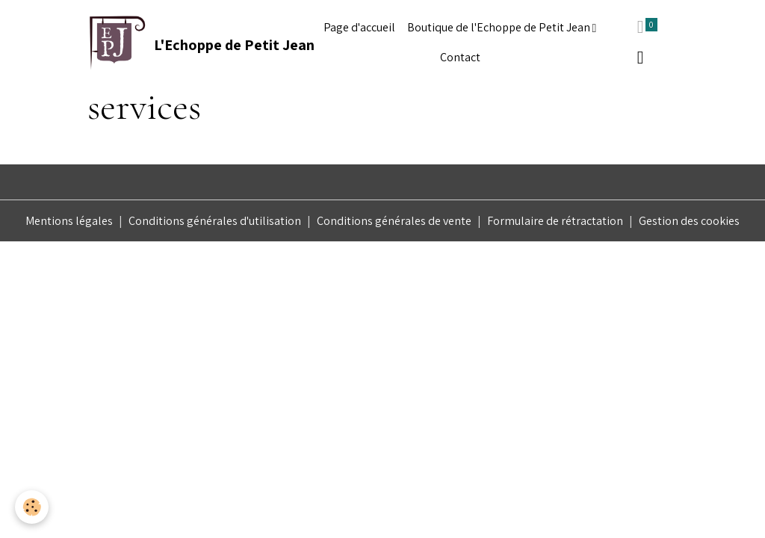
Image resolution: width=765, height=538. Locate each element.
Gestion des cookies (689, 221)
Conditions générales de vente (394, 221)
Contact (460, 57)
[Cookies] (32, 507)
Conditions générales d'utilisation (214, 221)
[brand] (190, 42)
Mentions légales (69, 221)
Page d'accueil (359, 27)
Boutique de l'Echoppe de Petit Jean (499, 27)
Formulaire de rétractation (555, 221)
